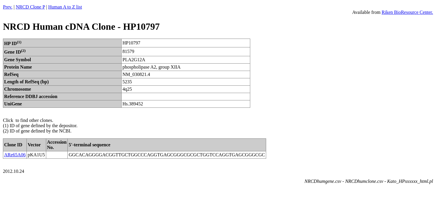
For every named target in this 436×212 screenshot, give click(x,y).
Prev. (7, 6)
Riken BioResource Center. (407, 12)
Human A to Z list (65, 6)
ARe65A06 (15, 154)
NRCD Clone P (30, 6)
